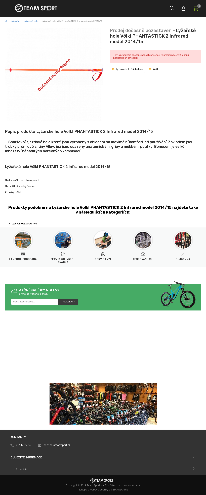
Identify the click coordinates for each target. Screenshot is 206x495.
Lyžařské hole (31, 21)
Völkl (155, 69)
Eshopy (82, 489)
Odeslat (68, 301)
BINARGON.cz (120, 489)
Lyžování (15, 21)
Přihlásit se (182, 7)
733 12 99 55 (23, 445)
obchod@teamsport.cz (57, 445)
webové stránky (99, 489)
